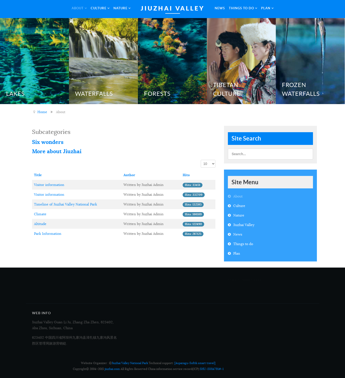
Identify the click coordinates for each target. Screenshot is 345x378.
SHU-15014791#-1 (211, 369)
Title (38, 175)
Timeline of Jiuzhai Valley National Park (65, 204)
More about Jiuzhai (56, 151)
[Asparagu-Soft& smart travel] (194, 363)
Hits (186, 175)
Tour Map (137, 285)
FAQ (180, 299)
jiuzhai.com (112, 369)
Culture (239, 206)
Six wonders (48, 142)
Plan (236, 253)
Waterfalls (94, 93)
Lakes (15, 93)
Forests (157, 93)
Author (129, 175)
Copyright (184, 285)
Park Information (47, 233)
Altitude (40, 224)
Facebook (235, 296)
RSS (277, 302)
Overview (183, 278)
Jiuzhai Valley (243, 225)
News (237, 234)
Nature (238, 215)
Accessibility (139, 299)
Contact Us (138, 292)
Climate (40, 214)
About (238, 196)
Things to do (243, 244)
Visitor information (49, 185)
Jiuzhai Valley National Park (130, 363)
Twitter (280, 296)
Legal (181, 292)
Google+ (234, 302)
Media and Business (145, 278)
